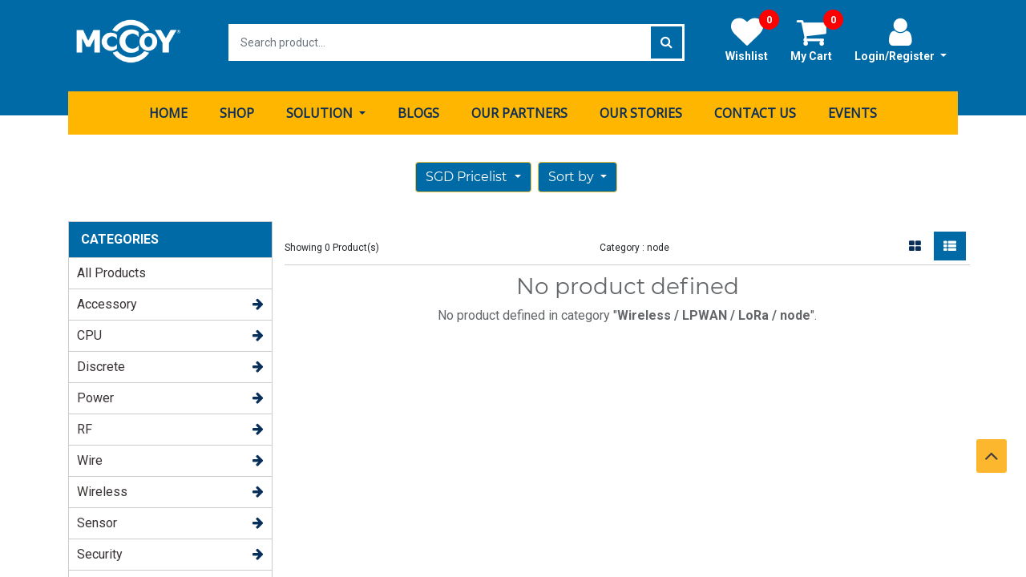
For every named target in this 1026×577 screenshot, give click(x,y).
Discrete (101, 360)
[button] (577, 170)
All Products (111, 266)
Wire (90, 454)
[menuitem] (168, 106)
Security (100, 547)
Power (95, 391)
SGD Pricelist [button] (468, 170)
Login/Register (900, 39)
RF (84, 422)
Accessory (107, 297)
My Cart (816, 39)
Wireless (102, 485)
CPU (89, 329)
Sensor (97, 516)
